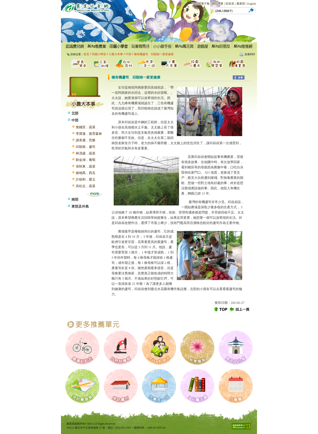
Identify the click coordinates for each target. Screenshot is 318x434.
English (251, 3)
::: (193, 3)
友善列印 (250, 54)
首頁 (86, 54)
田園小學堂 (99, 54)
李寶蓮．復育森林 (89, 133)
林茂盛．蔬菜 (85, 153)
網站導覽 (217, 3)
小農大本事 (116, 54)
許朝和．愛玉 (85, 179)
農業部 (241, 3)
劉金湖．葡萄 (85, 160)
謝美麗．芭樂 (85, 140)
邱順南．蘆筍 (85, 147)
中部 (128, 54)
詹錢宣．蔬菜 (85, 127)
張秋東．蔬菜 (85, 166)
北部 (74, 113)
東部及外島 (80, 206)
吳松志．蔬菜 (85, 186)
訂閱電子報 (202, 3)
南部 (74, 199)
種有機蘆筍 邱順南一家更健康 (154, 54)
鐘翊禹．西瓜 (85, 173)
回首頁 (230, 3)
